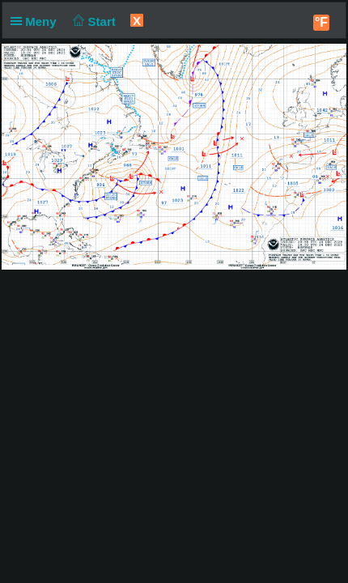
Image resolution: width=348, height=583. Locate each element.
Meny (37, 21)
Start (92, 21)
